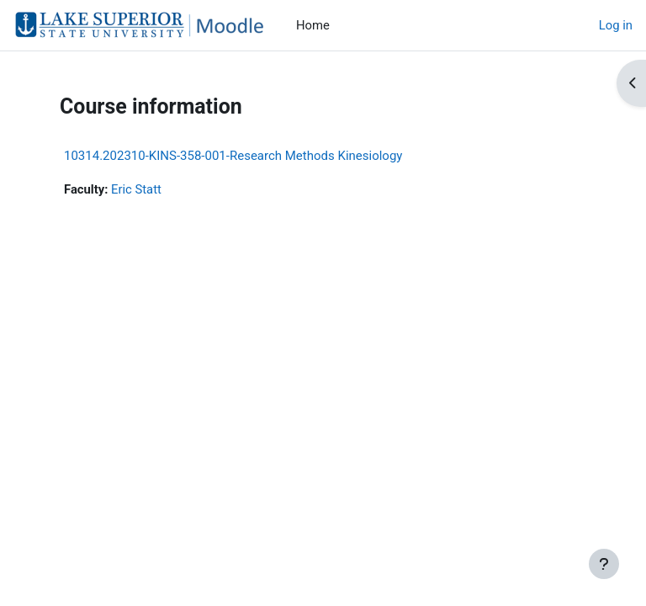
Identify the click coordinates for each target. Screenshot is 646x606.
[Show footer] (604, 564)
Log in (616, 25)
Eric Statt (136, 189)
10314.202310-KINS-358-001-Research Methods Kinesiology (233, 155)
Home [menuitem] (313, 25)
